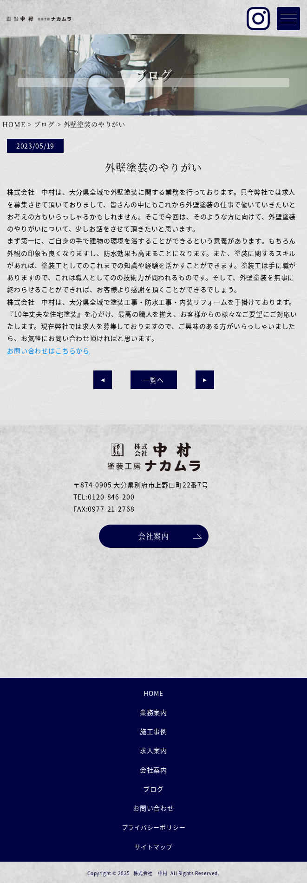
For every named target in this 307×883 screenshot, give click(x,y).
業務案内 (153, 712)
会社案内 (154, 536)
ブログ (44, 124)
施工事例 (153, 731)
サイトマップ (153, 846)
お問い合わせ (153, 807)
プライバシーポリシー (154, 827)
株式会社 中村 (150, 873)
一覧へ (153, 379)
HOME (13, 124)
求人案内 (153, 750)
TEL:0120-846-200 (103, 496)
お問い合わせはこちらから (48, 350)
